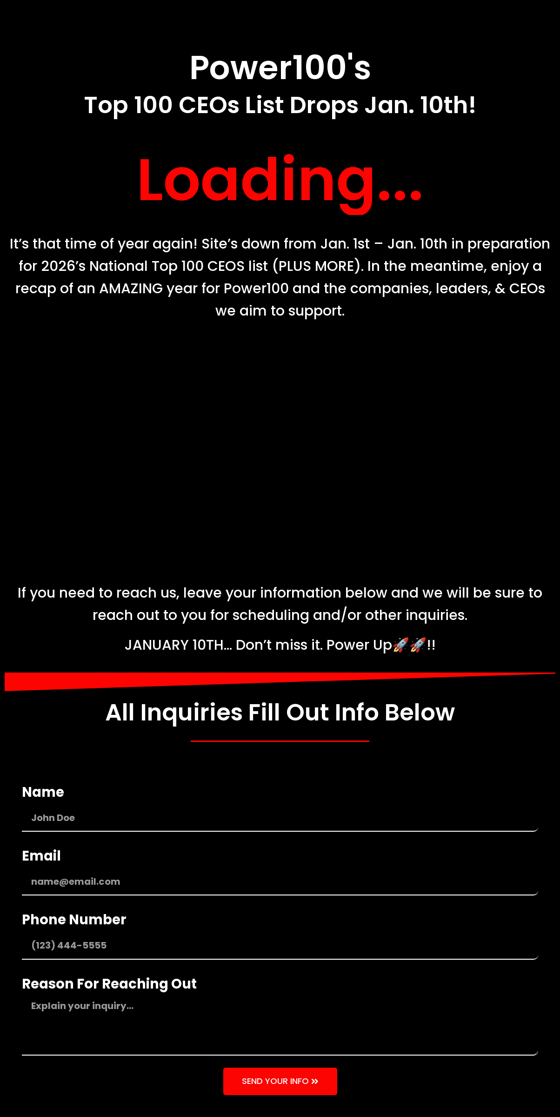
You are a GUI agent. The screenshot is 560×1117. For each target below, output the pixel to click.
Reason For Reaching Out (109, 984)
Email (41, 856)
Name (43, 792)
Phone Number (74, 919)
